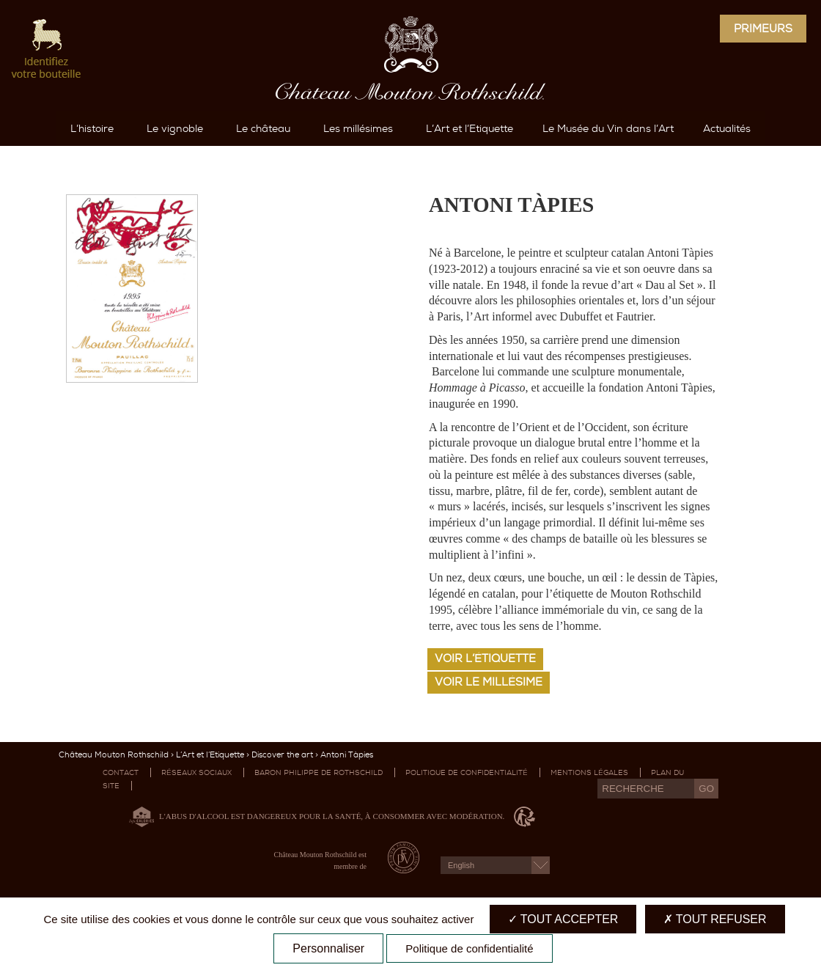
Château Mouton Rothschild (114, 795)
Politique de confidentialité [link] (469, 948)
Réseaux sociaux (196, 813)
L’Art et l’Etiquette (210, 795)
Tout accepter (563, 919)
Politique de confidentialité (466, 813)
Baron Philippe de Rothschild (318, 813)
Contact (121, 813)
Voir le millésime (488, 723)
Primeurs (763, 28)
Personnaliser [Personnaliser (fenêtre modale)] (328, 948)
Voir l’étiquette (485, 699)
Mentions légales (589, 813)
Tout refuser (715, 919)
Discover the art (282, 795)
